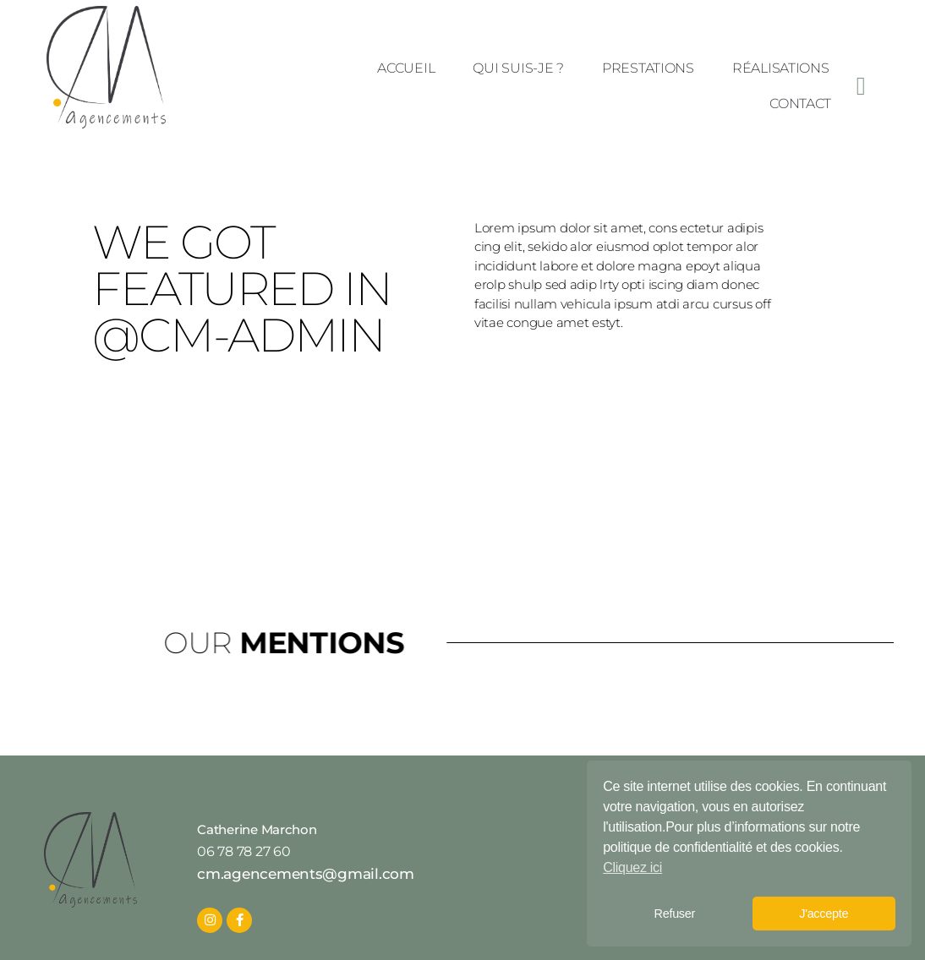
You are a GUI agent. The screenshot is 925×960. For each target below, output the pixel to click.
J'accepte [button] (823, 913)
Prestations (648, 68)
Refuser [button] (675, 913)
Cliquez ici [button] (632, 867)
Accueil (406, 68)
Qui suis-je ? (518, 68)
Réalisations (780, 68)
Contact (800, 103)
